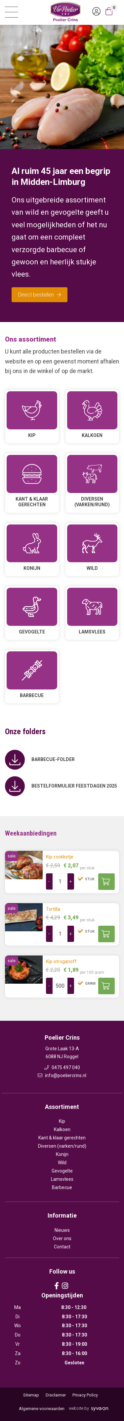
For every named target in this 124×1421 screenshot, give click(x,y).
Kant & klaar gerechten (62, 1137)
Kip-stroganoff (61, 961)
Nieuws (62, 1230)
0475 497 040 (62, 1067)
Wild (62, 1162)
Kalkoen (62, 1129)
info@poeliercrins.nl (62, 1075)
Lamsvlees (62, 1179)
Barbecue (62, 1187)
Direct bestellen (39, 295)
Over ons (62, 1238)
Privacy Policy (85, 1395)
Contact (62, 1246)
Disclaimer (56, 1395)
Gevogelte (62, 1171)
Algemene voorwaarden (41, 1408)
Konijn (62, 1154)
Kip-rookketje (59, 856)
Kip (62, 1121)
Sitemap (31, 1395)
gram (90, 983)
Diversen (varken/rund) (62, 1146)
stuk (89, 879)
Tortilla (53, 909)
